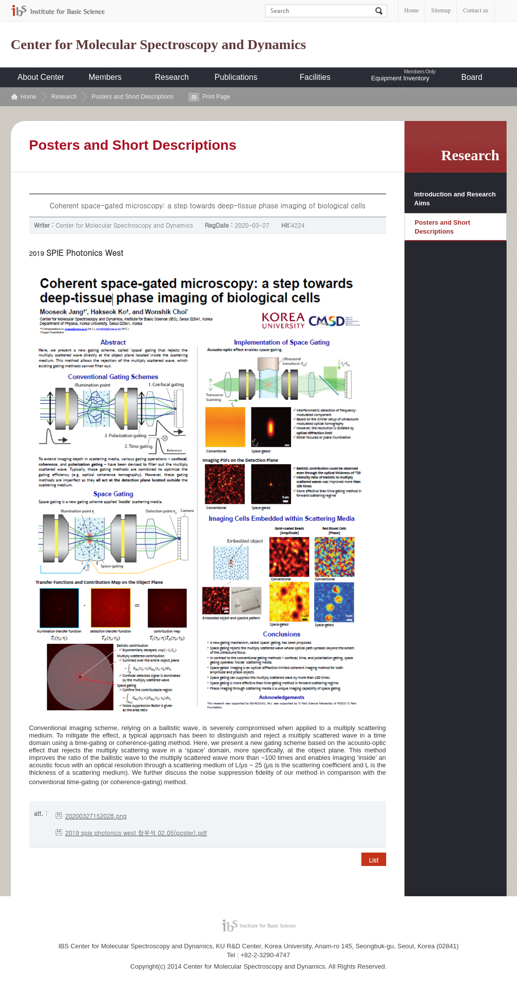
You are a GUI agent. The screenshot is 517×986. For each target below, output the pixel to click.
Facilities (315, 77)
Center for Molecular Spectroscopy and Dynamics (158, 45)
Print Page (216, 96)
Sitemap (441, 10)
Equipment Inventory (400, 78)
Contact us (475, 10)
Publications (236, 77)
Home (411, 10)
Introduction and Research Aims (455, 198)
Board (472, 77)
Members (105, 77)
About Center (40, 77)
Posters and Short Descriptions (132, 96)
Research (172, 77)
